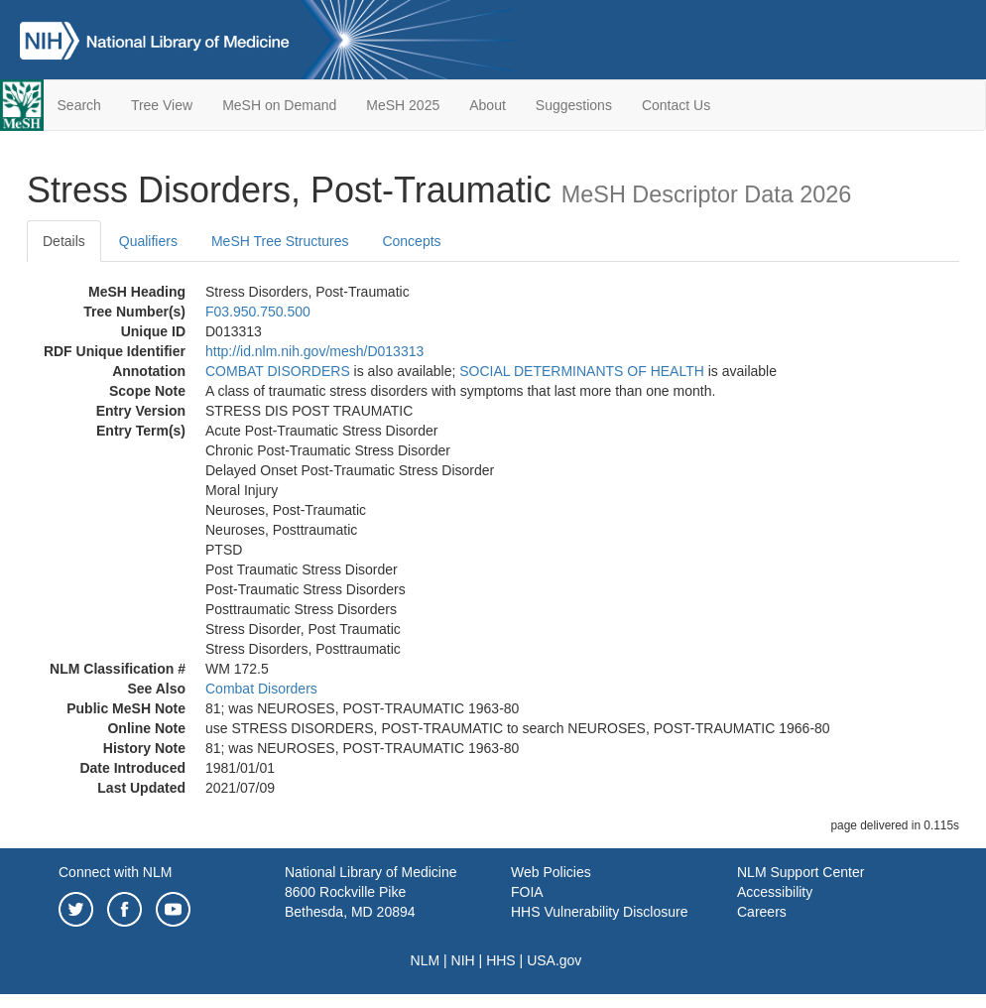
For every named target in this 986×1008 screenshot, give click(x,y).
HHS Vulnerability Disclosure (599, 912)
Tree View (161, 105)
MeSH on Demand (279, 105)
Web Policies (551, 872)
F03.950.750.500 (257, 311)
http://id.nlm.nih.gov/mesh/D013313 (314, 351)
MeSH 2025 (402, 105)
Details (64, 241)
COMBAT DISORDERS (277, 371)
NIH (463, 960)
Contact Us (676, 105)
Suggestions (574, 105)
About (487, 105)
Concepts (411, 241)
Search (79, 105)
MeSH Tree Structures (280, 241)
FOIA (527, 892)
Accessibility (774, 892)
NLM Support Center (800, 872)
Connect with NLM (115, 872)
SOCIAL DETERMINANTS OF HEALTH (581, 371)
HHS (501, 960)
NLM (425, 960)
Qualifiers (148, 241)
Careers (762, 912)
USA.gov (554, 960)
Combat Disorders (261, 688)
